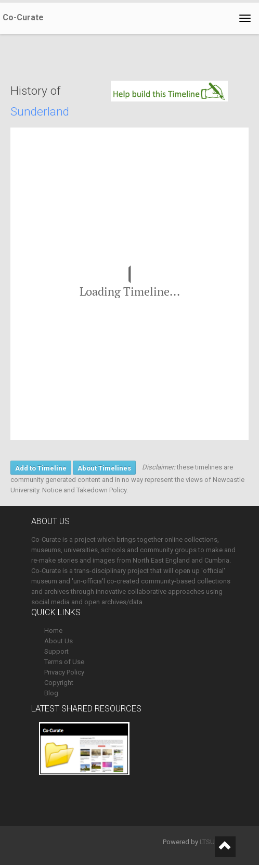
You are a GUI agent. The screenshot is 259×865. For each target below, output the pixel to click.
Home (53, 630)
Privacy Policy (64, 672)
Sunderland (39, 112)
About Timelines (104, 468)
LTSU (207, 842)
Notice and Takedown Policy (84, 490)
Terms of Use (64, 662)
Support (56, 651)
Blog (51, 693)
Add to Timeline (41, 468)
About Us (58, 641)
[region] (129, 284)
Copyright (58, 682)
